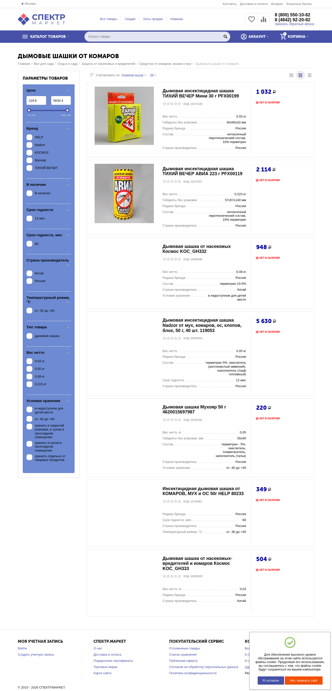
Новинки (176, 19)
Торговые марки (105, 667)
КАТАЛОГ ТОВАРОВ (48, 37)
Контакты (230, 4)
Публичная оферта (183, 661)
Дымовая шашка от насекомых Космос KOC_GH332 (197, 249)
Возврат (277, 4)
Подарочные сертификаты (113, 661)
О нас (97, 648)
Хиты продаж (153, 19)
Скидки (130, 19)
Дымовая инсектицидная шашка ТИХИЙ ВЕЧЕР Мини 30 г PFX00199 (201, 94)
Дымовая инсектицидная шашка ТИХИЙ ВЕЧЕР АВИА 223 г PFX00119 (202, 171)
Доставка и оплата (254, 4)
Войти (22, 648)
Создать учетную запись (36, 654)
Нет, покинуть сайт (303, 680)
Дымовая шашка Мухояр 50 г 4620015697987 (194, 410)
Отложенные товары (184, 648)
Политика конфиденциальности (193, 673)
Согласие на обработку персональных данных (203, 667)
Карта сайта (102, 673)
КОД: (187, 103)
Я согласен (271, 680)
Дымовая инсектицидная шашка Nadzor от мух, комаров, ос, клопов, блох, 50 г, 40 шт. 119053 (202, 325)
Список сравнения (183, 654)
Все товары (108, 19)
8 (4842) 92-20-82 (292, 19)
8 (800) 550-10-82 (292, 14)
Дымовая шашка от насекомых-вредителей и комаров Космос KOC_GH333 (197, 563)
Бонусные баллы (299, 4)
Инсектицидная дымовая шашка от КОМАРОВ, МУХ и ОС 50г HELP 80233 (203, 491)
